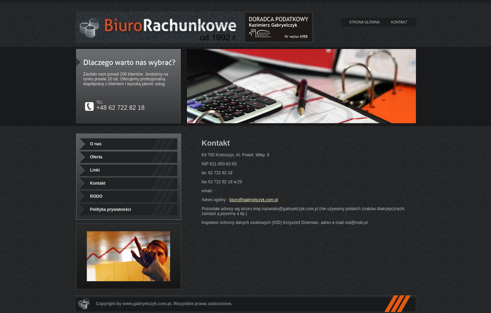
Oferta (96, 157)
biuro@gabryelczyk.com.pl (253, 199)
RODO (96, 196)
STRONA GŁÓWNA (364, 22)
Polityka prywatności (110, 209)
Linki (95, 170)
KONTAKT (399, 22)
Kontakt (98, 183)
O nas (96, 143)
